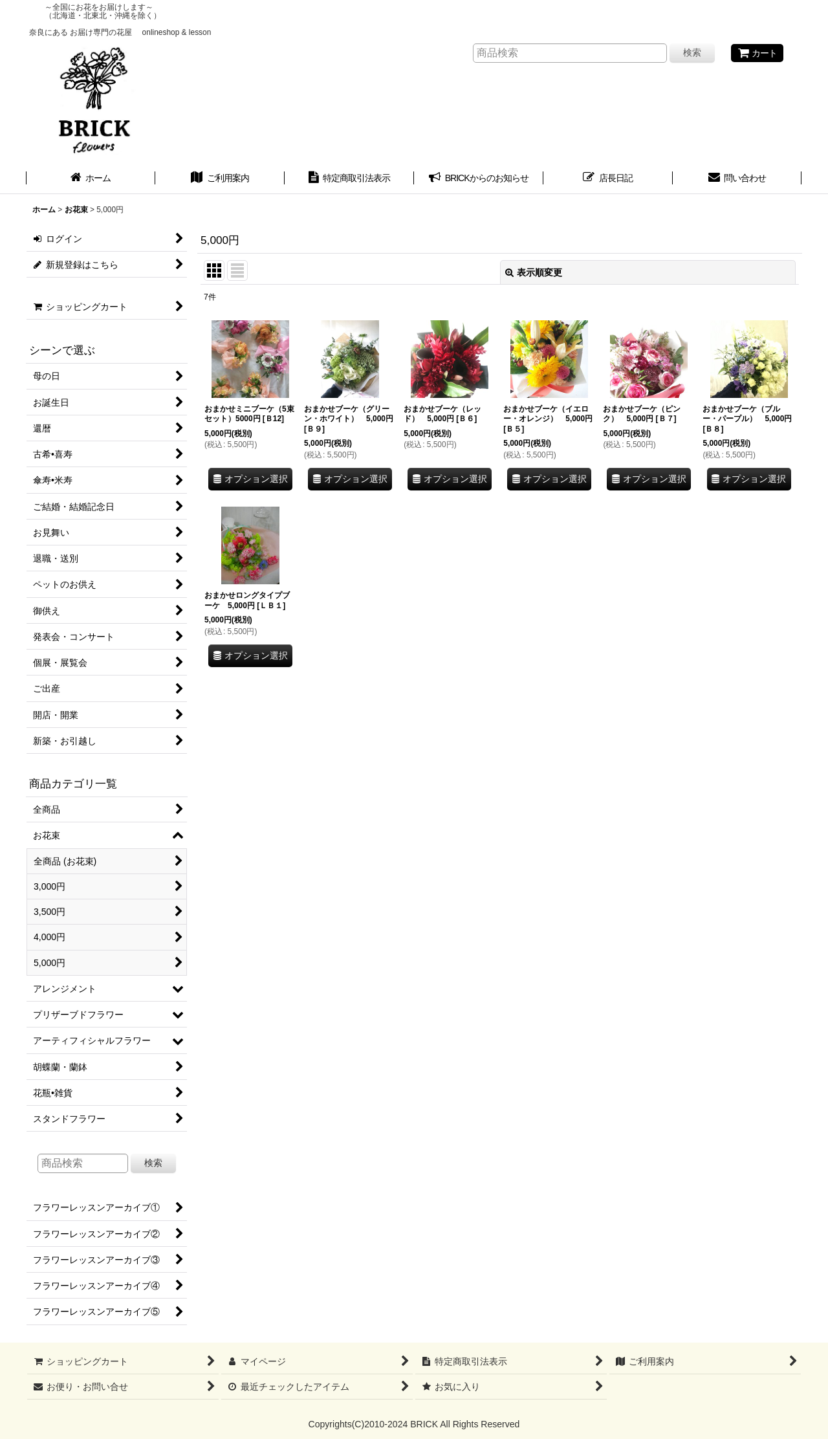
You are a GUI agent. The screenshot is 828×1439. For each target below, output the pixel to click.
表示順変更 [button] (533, 272)
